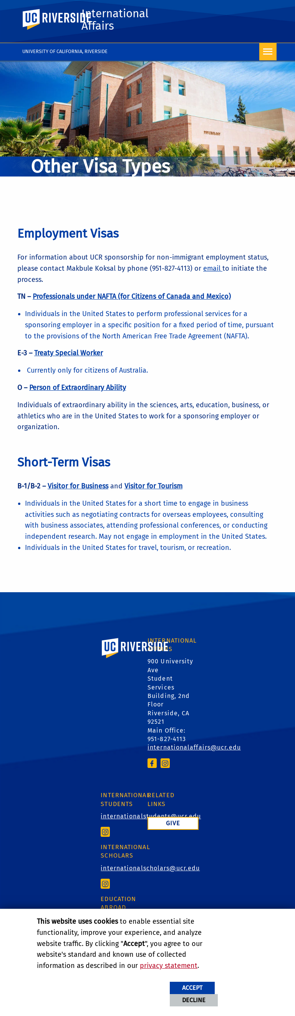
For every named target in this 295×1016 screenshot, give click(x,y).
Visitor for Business (78, 486)
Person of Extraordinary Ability (77, 387)
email (212, 268)
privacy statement (168, 965)
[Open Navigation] (268, 51)
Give (173, 823)
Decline (194, 1000)
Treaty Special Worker (68, 353)
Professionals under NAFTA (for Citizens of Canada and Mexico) (132, 296)
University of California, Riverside (65, 51)
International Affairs (115, 20)
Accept (192, 987)
